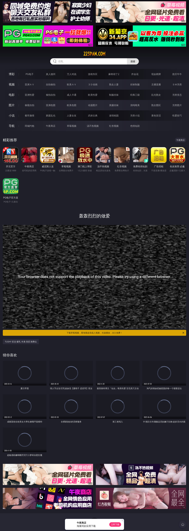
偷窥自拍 (29, 105)
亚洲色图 (50, 105)
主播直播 (156, 84)
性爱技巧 (177, 115)
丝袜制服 (135, 84)
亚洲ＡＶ (29, 84)
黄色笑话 (156, 115)
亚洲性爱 (29, 94)
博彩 (12, 74)
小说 (12, 115)
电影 (12, 95)
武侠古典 (92, 115)
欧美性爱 (92, 94)
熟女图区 (156, 105)
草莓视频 (71, 125)
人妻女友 (71, 115)
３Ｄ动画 (92, 84)
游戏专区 (92, 74)
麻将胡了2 (113, 74)
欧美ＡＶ (71, 84)
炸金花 (135, 74)
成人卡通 (71, 94)
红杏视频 (114, 125)
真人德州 (50, 74)
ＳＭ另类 (177, 84)
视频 (12, 84)
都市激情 (29, 115)
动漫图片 (92, 105)
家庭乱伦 (50, 115)
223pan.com (94, 54)
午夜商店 (50, 125)
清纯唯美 (135, 105)
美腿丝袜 (114, 105)
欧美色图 (71, 105)
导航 (12, 126)
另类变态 (177, 94)
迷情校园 (114, 115)
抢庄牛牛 (177, 74)
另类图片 (177, 105)
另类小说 (135, 115)
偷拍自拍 (50, 94)
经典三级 (135, 94)
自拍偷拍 (50, 84)
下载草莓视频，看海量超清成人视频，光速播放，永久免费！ (126, 333)
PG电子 (29, 74)
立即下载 (115, 524)
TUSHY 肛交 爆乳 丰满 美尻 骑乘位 (21, 341)
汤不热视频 (93, 125)
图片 (12, 105)
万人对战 (71, 74)
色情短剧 (135, 125)
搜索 (133, 61)
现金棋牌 (156, 74)
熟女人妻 (114, 84)
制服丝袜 (114, 94)
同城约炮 (29, 125)
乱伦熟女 (156, 94)
